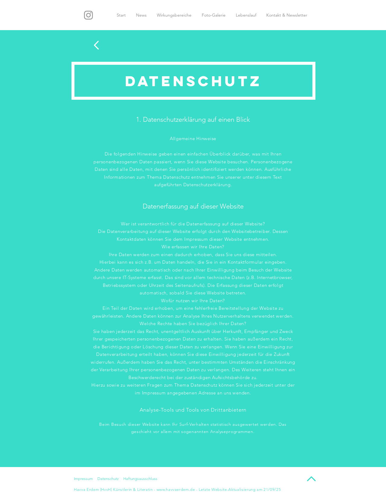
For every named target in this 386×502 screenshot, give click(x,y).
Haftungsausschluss (140, 478)
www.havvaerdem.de (176, 489)
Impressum (83, 478)
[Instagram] (88, 15)
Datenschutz (108, 478)
